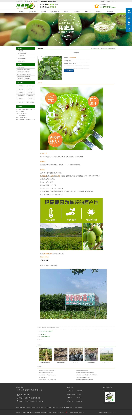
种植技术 (88, 11)
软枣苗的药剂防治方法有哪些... (24, 69)
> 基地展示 (70, 398)
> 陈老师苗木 (79, 391)
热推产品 (48, 407)
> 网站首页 (70, 391)
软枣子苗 (21, 89)
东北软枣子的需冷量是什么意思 (83, 377)
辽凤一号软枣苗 (30, 102)
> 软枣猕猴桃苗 (71, 394)
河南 (65, 407)
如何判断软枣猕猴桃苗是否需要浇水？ (47, 370)
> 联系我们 (79, 401)
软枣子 (51, 331)
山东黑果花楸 (21, 56)
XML (114, 1)
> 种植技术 (70, 401)
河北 (63, 407)
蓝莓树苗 (21, 86)
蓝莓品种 (21, 98)
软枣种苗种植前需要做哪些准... (24, 76)
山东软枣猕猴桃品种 (45, 336)
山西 (71, 407)
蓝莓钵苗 (21, 102)
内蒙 (79, 407)
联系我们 (110, 11)
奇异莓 (48, 331)
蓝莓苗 (66, 11)
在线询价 (69, 70)
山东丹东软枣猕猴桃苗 (107, 362)
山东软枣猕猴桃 (21, 58)
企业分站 (103, 1)
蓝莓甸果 (21, 92)
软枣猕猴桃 (43, 331)
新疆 (81, 407)
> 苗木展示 (79, 398)
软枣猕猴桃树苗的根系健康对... (24, 72)
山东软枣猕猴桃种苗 (45, 362)
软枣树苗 (31, 407)
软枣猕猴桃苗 (55, 11)
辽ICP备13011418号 (58, 412)
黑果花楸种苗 (21, 95)
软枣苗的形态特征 (43, 377)
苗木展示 (43, 11)
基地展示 (77, 11)
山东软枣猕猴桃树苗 (60, 362)
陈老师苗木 (32, 11)
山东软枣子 (43, 334)
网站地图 (108, 1)
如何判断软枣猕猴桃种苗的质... (24, 74)
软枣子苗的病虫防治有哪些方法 (46, 372)
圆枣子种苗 (30, 95)
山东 (68, 407)
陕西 (76, 407)
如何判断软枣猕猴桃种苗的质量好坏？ (84, 379)
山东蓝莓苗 (20, 50)
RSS (111, 1)
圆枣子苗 (30, 98)
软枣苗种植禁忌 (20, 67)
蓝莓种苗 (30, 89)
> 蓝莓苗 (78, 394)
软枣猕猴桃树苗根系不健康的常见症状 (47, 375)
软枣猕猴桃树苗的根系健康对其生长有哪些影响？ (87, 375)
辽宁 (60, 407)
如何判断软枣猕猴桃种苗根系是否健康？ (85, 372)
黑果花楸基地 (30, 86)
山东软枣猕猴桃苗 (22, 53)
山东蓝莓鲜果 (21, 61)
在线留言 (99, 11)
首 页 (99, 48)
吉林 (73, 407)
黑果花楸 (30, 92)
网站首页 (21, 11)
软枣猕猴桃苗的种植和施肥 (82, 370)
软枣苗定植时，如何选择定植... (24, 78)
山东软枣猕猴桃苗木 (76, 362)
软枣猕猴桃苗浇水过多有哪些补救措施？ (48, 379)
